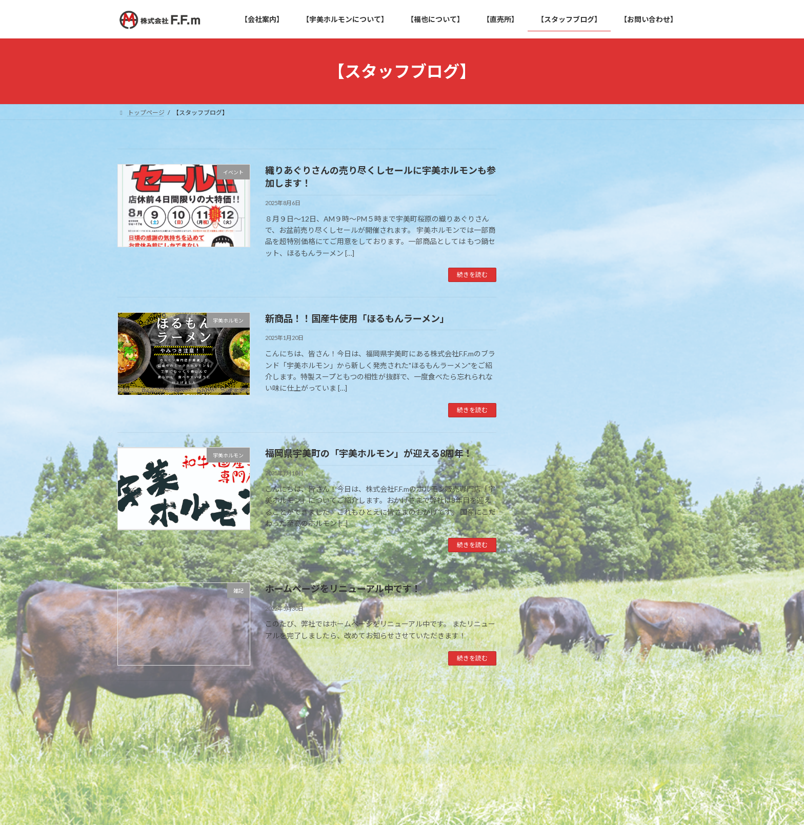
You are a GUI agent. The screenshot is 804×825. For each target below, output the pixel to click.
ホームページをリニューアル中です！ (343, 588)
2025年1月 (553, 577)
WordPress (347, 807)
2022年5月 (553, 598)
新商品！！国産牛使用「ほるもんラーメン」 (357, 318)
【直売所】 (362, 741)
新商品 (546, 480)
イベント (550, 439)
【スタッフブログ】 (425, 741)
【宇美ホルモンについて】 (221, 741)
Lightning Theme (399, 807)
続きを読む (472, 274)
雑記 (543, 501)
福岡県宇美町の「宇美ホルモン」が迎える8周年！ (369, 453)
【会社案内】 (145, 741)
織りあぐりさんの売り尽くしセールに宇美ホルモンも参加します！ (639, 197)
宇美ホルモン (557, 460)
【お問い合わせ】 (497, 741)
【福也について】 (302, 741)
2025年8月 (553, 557)
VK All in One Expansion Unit (468, 807)
